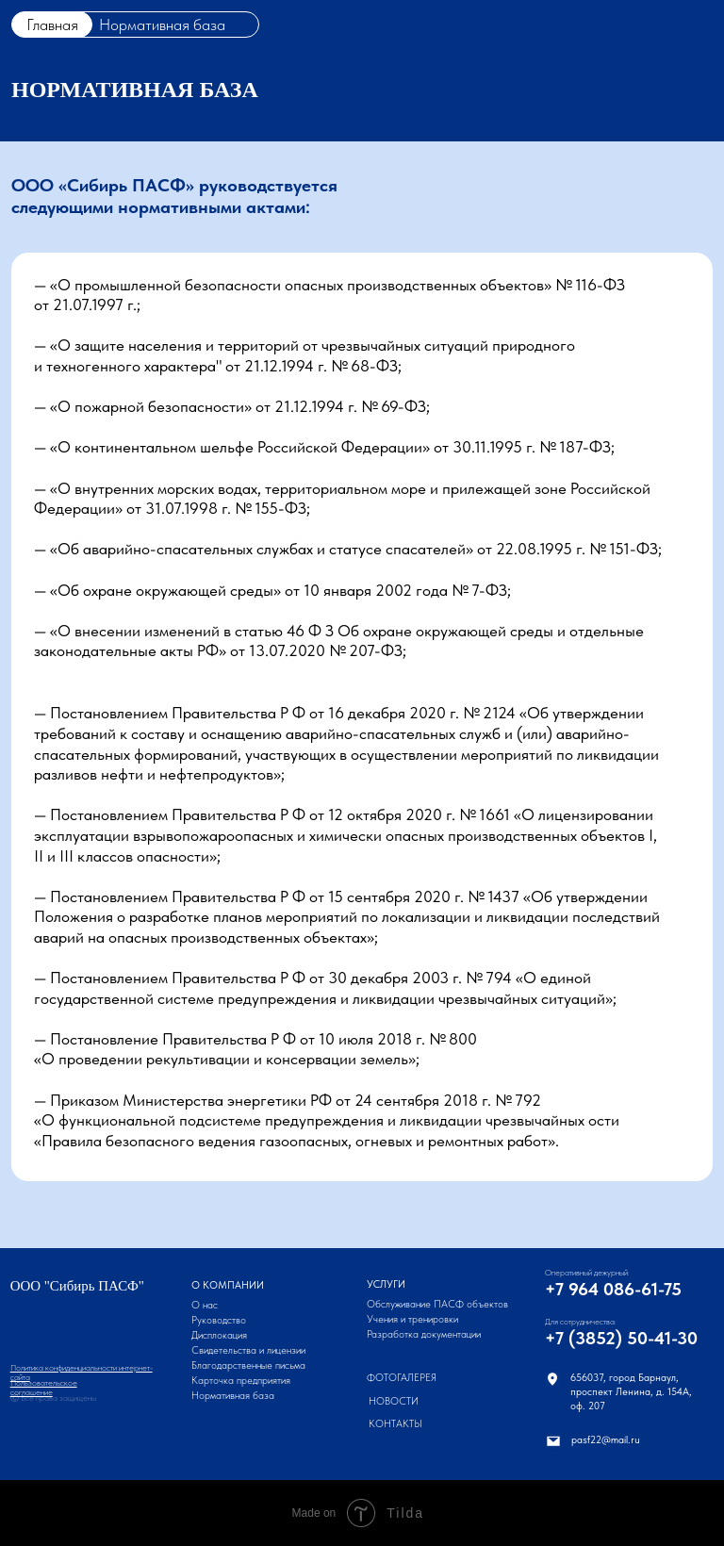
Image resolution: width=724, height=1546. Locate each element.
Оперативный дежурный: (587, 1272)
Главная (52, 24)
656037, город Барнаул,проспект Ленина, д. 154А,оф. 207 (631, 1392)
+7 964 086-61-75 (613, 1289)
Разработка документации (424, 1334)
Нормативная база (232, 1396)
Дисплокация (219, 1335)
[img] (552, 1379)
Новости (394, 1401)
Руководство (218, 1320)
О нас (204, 1305)
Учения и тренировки (412, 1319)
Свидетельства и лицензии (248, 1350)
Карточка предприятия (240, 1380)
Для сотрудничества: (581, 1321)
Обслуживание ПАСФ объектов (437, 1304)
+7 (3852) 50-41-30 (621, 1338)
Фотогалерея (401, 1378)
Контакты (395, 1424)
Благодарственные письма (248, 1365)
